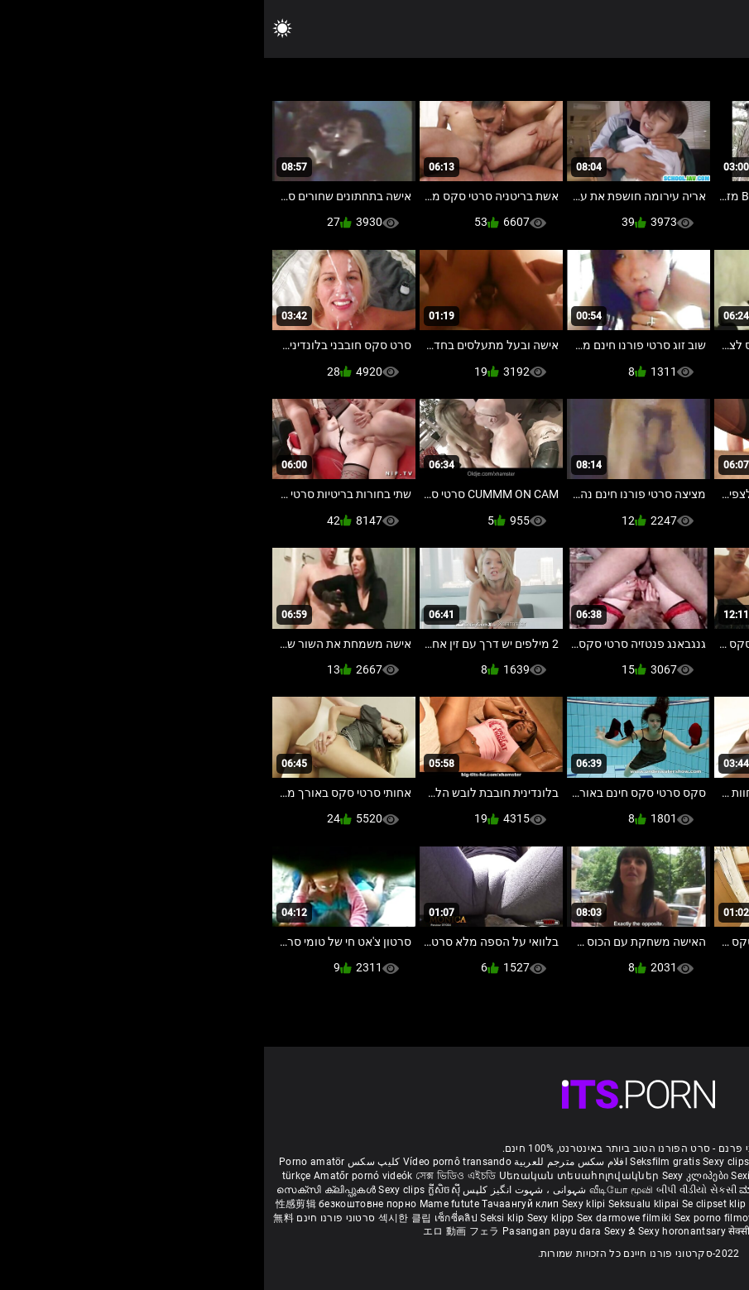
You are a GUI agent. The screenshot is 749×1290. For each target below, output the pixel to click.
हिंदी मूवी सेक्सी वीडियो (601, 1190)
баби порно (634, 1176)
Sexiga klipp (496, 1176)
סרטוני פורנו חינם (71, 1218)
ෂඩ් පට (528, 1231)
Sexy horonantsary (419, 1231)
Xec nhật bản (647, 1162)
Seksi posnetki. (703, 1204)
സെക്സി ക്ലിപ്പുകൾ (63, 1190)
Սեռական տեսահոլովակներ (316, 1176)
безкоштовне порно (103, 1204)
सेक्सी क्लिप (487, 1231)
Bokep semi (577, 1218)
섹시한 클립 (142, 1218)
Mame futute (185, 1204)
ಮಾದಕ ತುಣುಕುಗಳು (517, 1190)
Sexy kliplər (522, 1218)
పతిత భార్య (671, 1190)
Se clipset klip (451, 1204)
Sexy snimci (589, 1204)
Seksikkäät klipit (565, 1176)
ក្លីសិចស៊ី (180, 1190)
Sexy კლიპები (433, 1176)
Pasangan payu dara (289, 1231)
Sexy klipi (321, 1204)
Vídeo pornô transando (193, 1162)
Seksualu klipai (381, 1204)
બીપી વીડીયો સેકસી (432, 1190)
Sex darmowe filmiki (360, 1218)
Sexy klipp (288, 1218)
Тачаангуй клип (258, 1204)
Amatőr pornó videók (99, 1176)
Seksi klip (239, 1218)
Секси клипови (522, 1204)
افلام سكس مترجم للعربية (306, 1162)
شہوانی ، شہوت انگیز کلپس (259, 1190)
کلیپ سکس (110, 1162)
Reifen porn (707, 1162)
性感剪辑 (33, 1204)
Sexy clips (463, 1162)
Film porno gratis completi (549, 1162)
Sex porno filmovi (451, 1218)
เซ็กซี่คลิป (193, 1218)
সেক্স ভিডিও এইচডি (191, 1176)
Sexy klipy (642, 1204)
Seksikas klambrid (651, 1218)
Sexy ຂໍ (357, 1231)
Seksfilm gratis (401, 1162)
